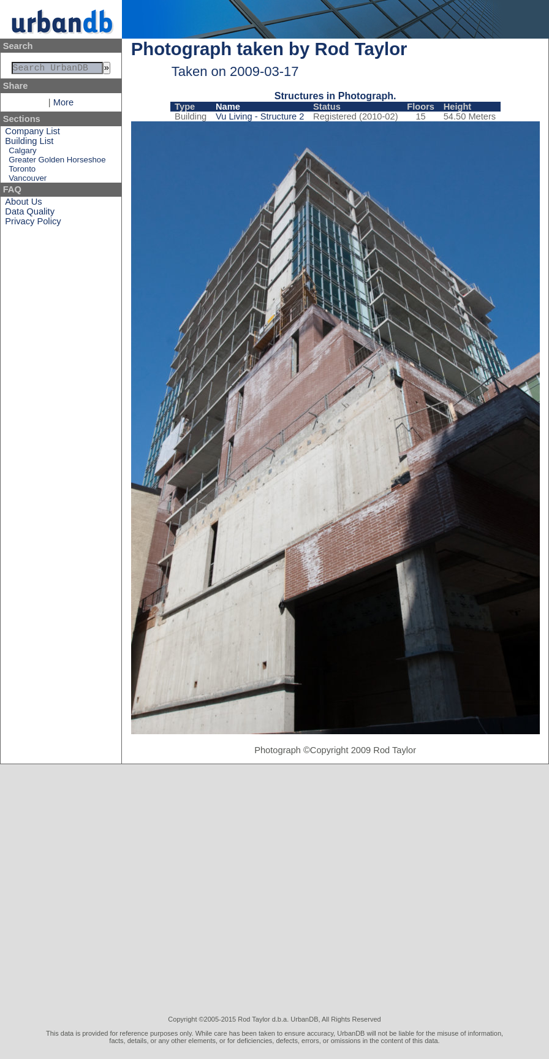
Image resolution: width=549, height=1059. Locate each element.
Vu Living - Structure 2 (260, 116)
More (63, 105)
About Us (23, 204)
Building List (29, 143)
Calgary (22, 153)
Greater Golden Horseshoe (57, 162)
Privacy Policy (33, 224)
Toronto (22, 171)
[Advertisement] (119, 890)
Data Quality (30, 214)
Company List (32, 134)
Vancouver (28, 180)
